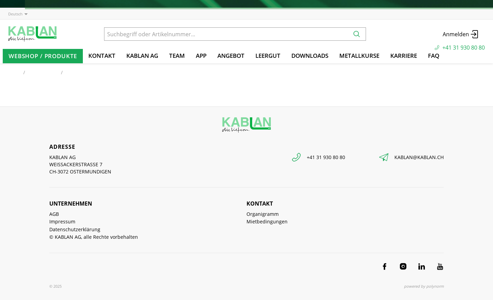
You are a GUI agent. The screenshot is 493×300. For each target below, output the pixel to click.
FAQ (433, 56)
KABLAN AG (142, 56)
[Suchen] (356, 34)
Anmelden (461, 34)
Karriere (403, 56)
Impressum (62, 221)
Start (13, 72)
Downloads (309, 56)
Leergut (267, 56)
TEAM (177, 56)
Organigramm (262, 214)
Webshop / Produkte (43, 56)
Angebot (230, 56)
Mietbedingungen (267, 221)
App (201, 56)
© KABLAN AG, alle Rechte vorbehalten (93, 237)
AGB (54, 214)
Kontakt (101, 56)
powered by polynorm (424, 286)
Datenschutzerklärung (74, 229)
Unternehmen (70, 203)
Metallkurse (359, 56)
